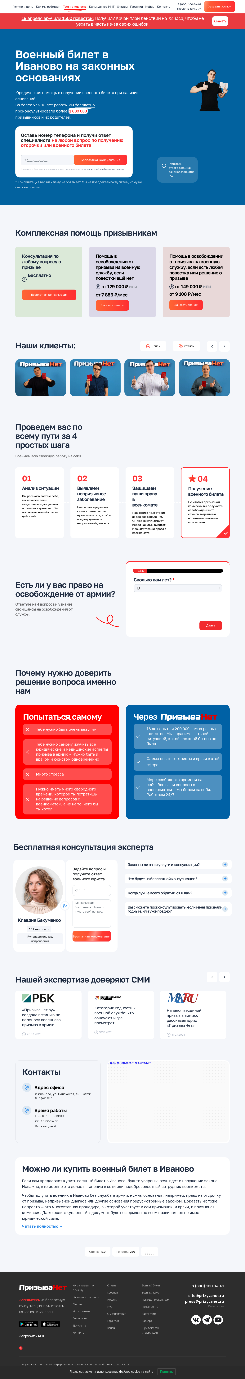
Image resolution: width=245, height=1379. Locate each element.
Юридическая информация (150, 1330)
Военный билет (151, 1285)
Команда (112, 1292)
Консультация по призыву (83, 1288)
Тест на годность (75, 6)
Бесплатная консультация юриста (91, 938)
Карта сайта (149, 1314)
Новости (112, 1299)
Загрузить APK (31, 1336)
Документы (80, 1325)
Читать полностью (40, 1226)
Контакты (164, 6)
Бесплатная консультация (100, 160)
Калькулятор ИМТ (101, 6)
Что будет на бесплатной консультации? (162, 878)
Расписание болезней (86, 1297)
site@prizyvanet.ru (206, 1295)
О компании (80, 1318)
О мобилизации (116, 1314)
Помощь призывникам (155, 1299)
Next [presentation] (224, 346)
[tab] (178, 864)
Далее (209, 625)
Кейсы (149, 6)
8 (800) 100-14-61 (189, 6)
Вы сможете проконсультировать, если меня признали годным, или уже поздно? (175, 909)
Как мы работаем (48, 6)
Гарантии (136, 6)
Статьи (77, 1304)
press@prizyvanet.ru (204, 1301)
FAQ (109, 1306)
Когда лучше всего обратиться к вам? (160, 893)
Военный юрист (151, 1292)
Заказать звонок (219, 6)
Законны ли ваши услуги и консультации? (163, 864)
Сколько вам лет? (153, 579)
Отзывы (122, 6)
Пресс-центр (150, 1306)
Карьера (147, 1321)
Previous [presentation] (212, 346)
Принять (166, 1371)
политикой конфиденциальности (105, 168)
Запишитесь (29, 1300)
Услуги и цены (23, 6)
